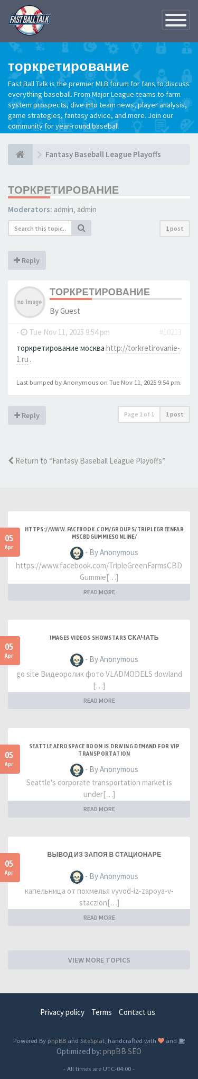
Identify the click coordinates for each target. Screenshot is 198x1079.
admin (63, 209)
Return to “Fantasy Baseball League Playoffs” (86, 461)
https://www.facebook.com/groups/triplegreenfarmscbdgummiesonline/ (104, 532)
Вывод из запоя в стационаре (104, 854)
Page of (139, 414)
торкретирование (63, 190)
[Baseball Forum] (20, 154)
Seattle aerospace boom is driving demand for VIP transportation (104, 749)
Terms (101, 1012)
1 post (175, 228)
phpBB (57, 1040)
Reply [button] (27, 260)
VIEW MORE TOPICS (99, 960)
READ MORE (99, 592)
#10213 (170, 332)
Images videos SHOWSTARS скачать (104, 637)
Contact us (137, 1012)
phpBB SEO (122, 1051)
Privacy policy (62, 1012)
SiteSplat (92, 1040)
